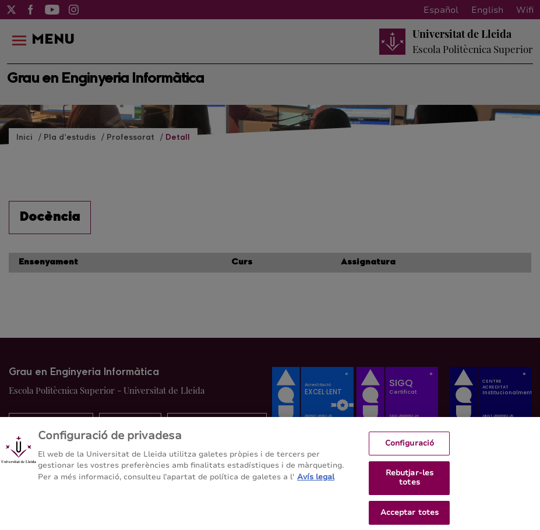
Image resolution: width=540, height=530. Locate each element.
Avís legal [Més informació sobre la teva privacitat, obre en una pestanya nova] (315, 481)
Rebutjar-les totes (410, 483)
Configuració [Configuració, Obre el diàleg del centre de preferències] (410, 448)
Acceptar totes (409, 517)
